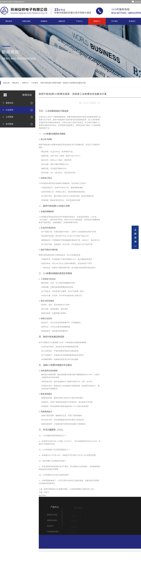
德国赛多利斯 (52, 521)
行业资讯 (34, 83)
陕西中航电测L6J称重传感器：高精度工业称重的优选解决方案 (63, 83)
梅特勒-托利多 (52, 516)
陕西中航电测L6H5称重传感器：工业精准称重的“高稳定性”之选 (69, 490)
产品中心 (79, 21)
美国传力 (50, 527)
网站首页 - (16, 83)
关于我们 (114, 21)
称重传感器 (26, 21)
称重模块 (44, 21)
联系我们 (132, 21)
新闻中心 (97, 21)
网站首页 (9, 21)
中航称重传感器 (53, 533)
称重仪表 (61, 21)
